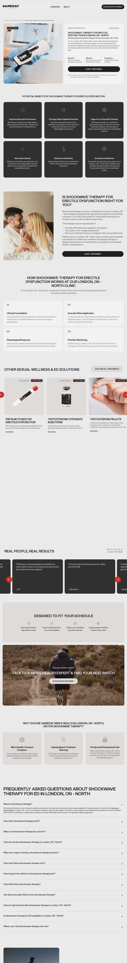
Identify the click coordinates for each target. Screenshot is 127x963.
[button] (56, 7)
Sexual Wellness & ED (16, 20)
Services (6, 20)
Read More (9, 431)
